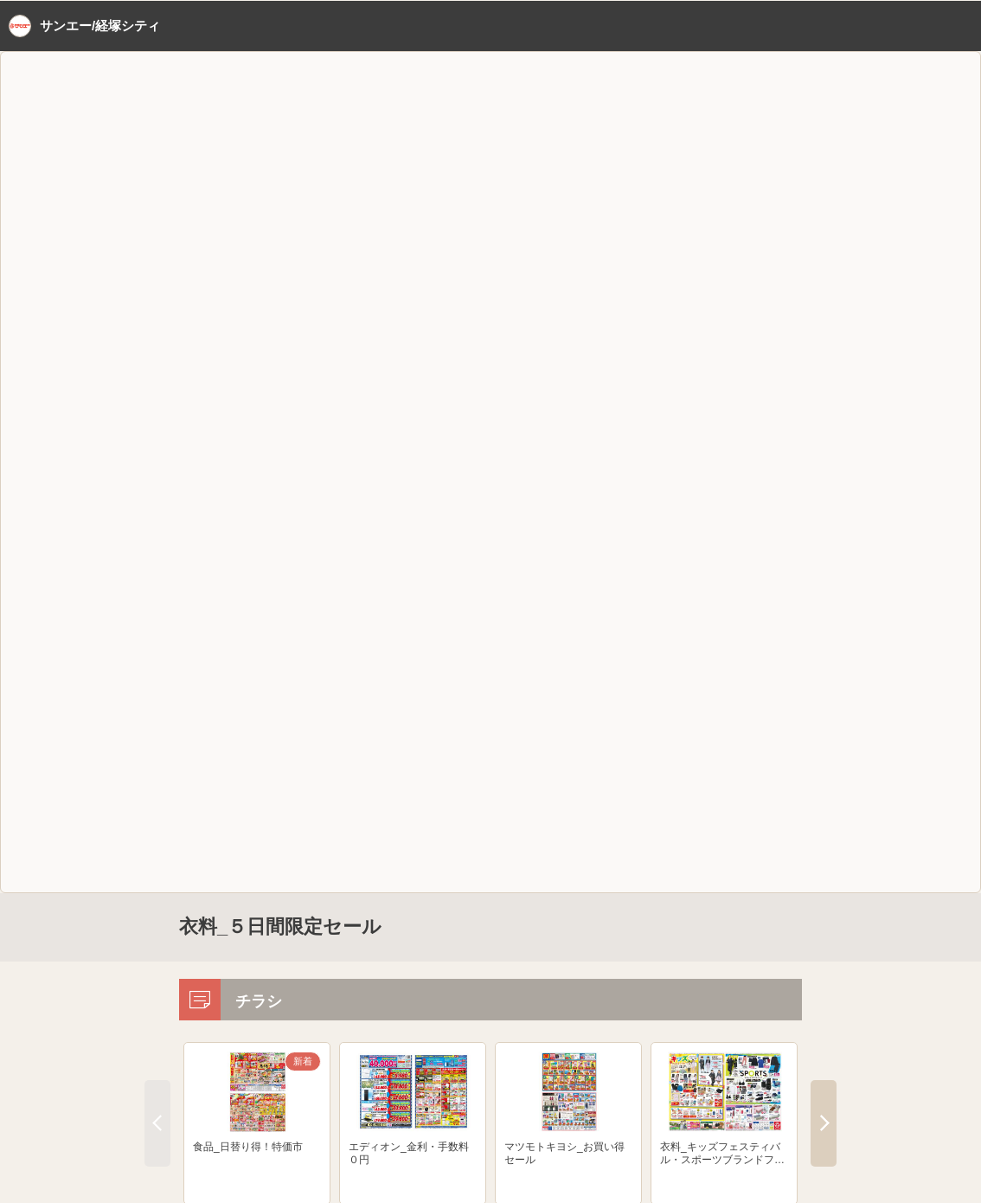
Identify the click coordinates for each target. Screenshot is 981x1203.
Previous (157, 1123)
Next (824, 1123)
